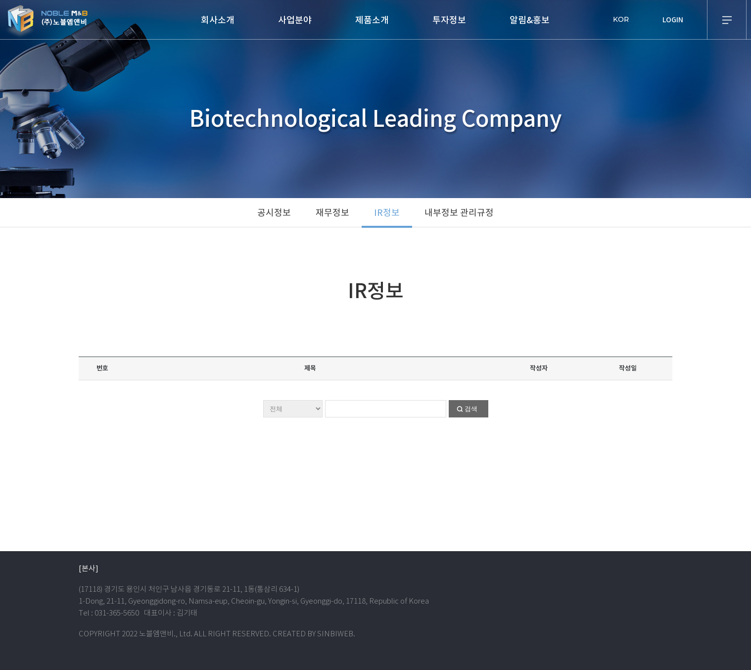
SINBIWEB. (336, 633)
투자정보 (449, 20)
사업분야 (295, 20)
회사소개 (218, 20)
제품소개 (372, 20)
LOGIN (672, 19)
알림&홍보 (530, 20)
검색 (471, 408)
